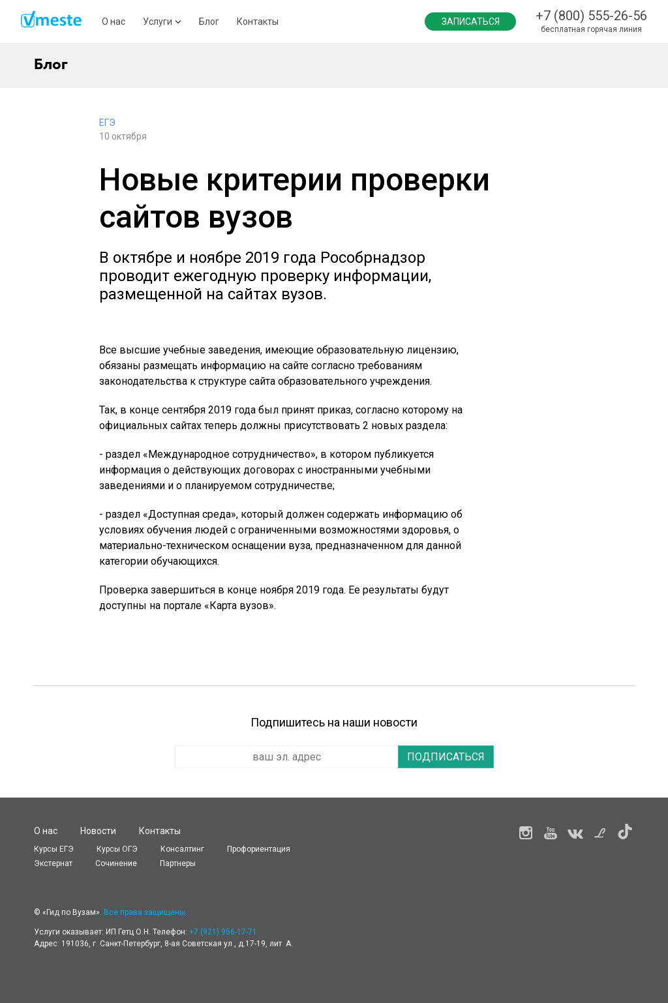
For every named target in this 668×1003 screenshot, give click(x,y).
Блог (209, 21)
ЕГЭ (107, 122)
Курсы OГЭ (117, 849)
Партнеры (178, 863)
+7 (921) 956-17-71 (223, 931)
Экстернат (53, 863)
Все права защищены (144, 912)
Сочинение (116, 863)
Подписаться (446, 757)
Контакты (258, 21)
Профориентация (258, 849)
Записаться (471, 21)
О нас (113, 21)
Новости (98, 831)
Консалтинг (182, 849)
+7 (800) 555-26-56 (591, 15)
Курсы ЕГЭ (54, 849)
